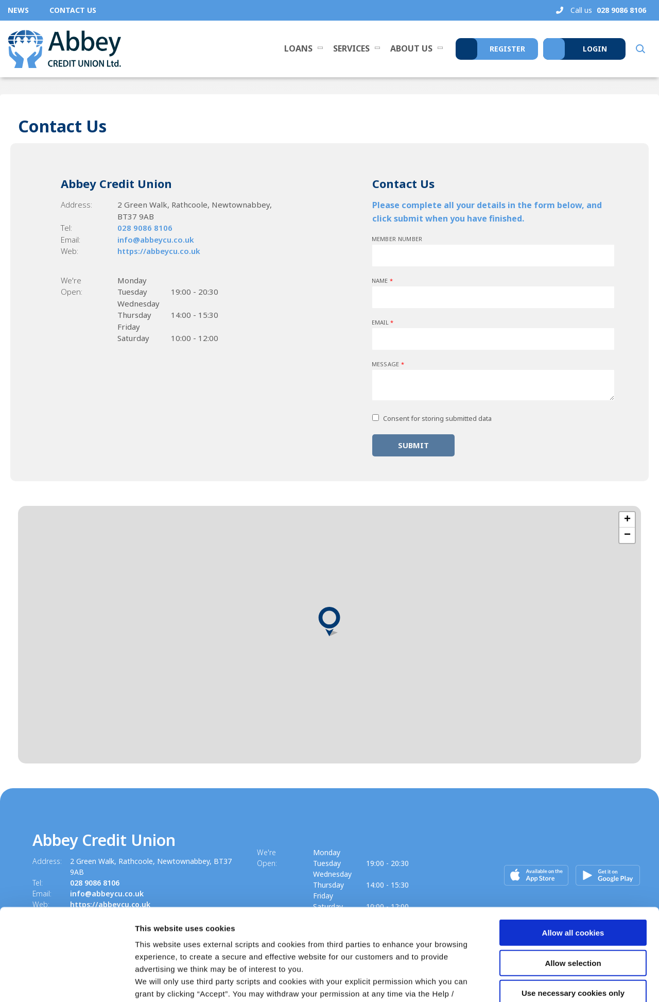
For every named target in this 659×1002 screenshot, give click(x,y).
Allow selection (573, 884)
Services (351, 48)
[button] (639, 49)
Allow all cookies (573, 854)
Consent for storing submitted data (437, 418)
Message (388, 364)
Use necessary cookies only (573, 914)
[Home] (64, 49)
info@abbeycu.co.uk (155, 239)
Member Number (397, 239)
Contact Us (72, 10)
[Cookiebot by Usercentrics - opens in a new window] (67, 982)
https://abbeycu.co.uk (158, 251)
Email (383, 322)
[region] (329, 634)
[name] (493, 297)
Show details (540, 981)
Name (382, 280)
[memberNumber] (493, 255)
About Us (411, 48)
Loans (298, 48)
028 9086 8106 (144, 228)
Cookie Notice (397, 940)
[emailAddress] (493, 339)
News (18, 10)
